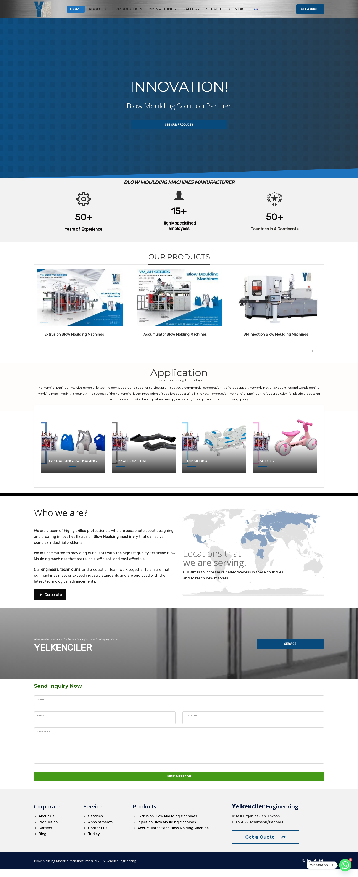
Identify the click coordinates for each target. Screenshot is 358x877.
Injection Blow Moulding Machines (166, 822)
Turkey (94, 834)
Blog (42, 834)
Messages (43, 731)
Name (40, 699)
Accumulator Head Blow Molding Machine (173, 828)
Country (191, 715)
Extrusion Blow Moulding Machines (167, 816)
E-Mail (40, 715)
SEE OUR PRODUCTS (179, 124)
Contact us (97, 828)
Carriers (45, 828)
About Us (46, 816)
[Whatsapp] (345, 865)
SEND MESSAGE (179, 776)
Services (95, 816)
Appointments (100, 822)
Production (48, 822)
